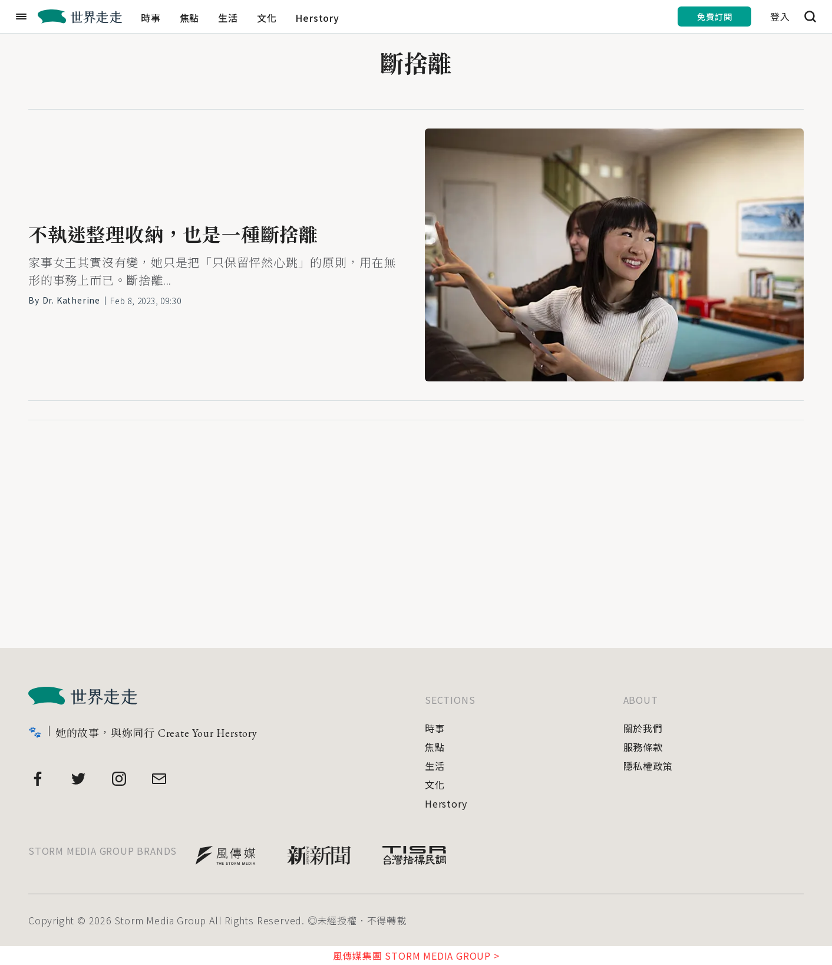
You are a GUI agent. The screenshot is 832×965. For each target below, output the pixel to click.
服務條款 (643, 747)
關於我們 (643, 728)
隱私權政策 (648, 765)
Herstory (317, 18)
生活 (228, 18)
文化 (267, 18)
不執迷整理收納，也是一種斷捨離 (173, 235)
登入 (780, 16)
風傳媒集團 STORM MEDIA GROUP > (416, 955)
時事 (151, 18)
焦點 (190, 18)
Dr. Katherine (71, 300)
